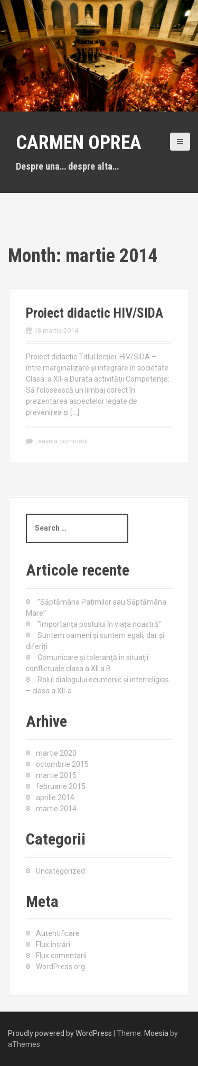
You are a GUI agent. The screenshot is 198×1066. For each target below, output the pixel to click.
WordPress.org (60, 966)
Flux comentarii (61, 955)
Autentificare (58, 933)
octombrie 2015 (62, 764)
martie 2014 (56, 808)
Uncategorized (60, 871)
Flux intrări (53, 944)
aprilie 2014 (55, 797)
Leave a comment (61, 441)
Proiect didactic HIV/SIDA (94, 313)
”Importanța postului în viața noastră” (99, 624)
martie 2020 (56, 753)
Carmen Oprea (79, 143)
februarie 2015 (61, 786)
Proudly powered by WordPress (60, 1033)
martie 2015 (56, 775)
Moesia (156, 1033)
